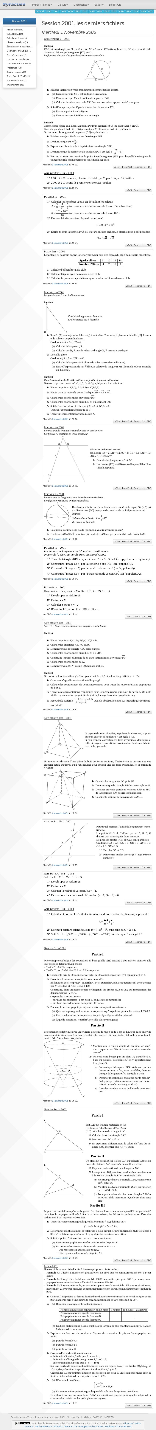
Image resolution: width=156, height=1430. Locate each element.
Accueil (40, 11)
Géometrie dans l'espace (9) (20, 59)
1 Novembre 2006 (60, 164)
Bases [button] (99, 4)
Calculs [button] (63, 4)
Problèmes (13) (14, 67)
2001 (85, 11)
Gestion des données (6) (19, 63)
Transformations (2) (16, 80)
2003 (99, 11)
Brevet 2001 (19, 21)
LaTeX (117, 166)
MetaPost (127, 166)
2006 (121, 11)
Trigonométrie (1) (15, 84)
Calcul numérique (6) (17, 38)
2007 (128, 11)
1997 (55, 11)
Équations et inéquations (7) (21, 46)
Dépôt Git (115, 4)
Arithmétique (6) (15, 29)
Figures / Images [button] (41, 4)
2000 (77, 11)
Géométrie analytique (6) (19, 50)
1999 (70, 11)
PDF (149, 166)
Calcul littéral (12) (15, 33)
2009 (143, 11)
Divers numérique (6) (17, 42)
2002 (92, 11)
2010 (150, 11)
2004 (106, 11)
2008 (135, 11)
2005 (114, 11)
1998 (63, 11)
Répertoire (139, 166)
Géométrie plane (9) (16, 55)
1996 (48, 11)
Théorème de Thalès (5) (18, 76)
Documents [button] (81, 4)
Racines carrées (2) (16, 72)
